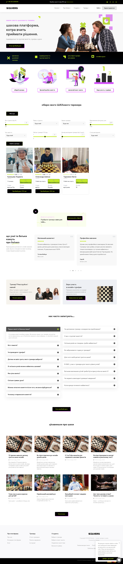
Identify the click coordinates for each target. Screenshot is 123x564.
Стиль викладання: (95, 132)
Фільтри (12, 113)
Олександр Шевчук (42, 177)
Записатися (70, 2)
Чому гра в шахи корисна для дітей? (18, 495)
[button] (15, 46)
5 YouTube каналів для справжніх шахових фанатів (75, 456)
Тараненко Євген (69, 177)
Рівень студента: (38, 120)
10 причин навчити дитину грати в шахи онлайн (18, 456)
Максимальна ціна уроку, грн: (98, 120)
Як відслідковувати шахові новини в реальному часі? (103, 456)
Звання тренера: (66, 120)
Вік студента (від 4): (10, 120)
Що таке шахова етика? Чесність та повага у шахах (103, 495)
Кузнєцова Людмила (15, 177)
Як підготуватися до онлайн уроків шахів (47, 456)
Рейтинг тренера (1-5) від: (40, 132)
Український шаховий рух (46, 494)
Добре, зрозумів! (108, 558)
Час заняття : (8, 132)
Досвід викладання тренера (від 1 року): (73, 132)
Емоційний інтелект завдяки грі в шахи (75, 495)
